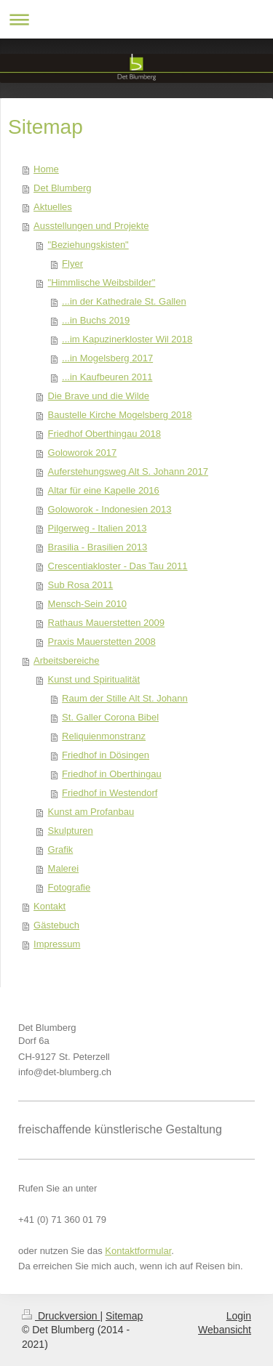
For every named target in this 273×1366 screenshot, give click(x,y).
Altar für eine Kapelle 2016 (103, 490)
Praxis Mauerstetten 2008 (102, 641)
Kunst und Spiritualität (94, 679)
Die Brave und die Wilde (98, 395)
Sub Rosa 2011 (81, 584)
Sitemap (124, 1316)
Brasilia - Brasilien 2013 (98, 547)
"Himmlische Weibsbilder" (102, 282)
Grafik (61, 849)
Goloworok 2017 (82, 452)
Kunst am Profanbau (91, 811)
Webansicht (224, 1329)
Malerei (63, 868)
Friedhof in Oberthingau (112, 773)
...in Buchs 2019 (96, 320)
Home (46, 169)
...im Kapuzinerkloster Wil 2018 (127, 339)
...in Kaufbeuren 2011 (107, 376)
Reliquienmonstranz (104, 736)
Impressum (56, 944)
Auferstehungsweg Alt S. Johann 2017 (128, 471)
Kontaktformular (138, 1250)
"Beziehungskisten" (88, 244)
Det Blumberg (62, 187)
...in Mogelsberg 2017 (107, 358)
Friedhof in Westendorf (109, 792)
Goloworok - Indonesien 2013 (110, 509)
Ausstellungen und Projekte (91, 225)
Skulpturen (70, 830)
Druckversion (61, 1316)
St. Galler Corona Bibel (110, 717)
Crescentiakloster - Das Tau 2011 (118, 566)
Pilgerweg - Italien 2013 (97, 528)
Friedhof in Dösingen (105, 755)
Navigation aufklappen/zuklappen (136, 19)
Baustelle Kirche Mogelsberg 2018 (120, 414)
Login (238, 1316)
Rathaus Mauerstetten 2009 (106, 622)
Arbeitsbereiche (66, 660)
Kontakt (49, 906)
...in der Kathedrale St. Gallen (124, 301)
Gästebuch (56, 925)
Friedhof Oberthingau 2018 (104, 433)
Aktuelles (52, 206)
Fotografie (69, 887)
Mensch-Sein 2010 (87, 603)
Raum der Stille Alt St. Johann (125, 698)
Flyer (72, 263)
